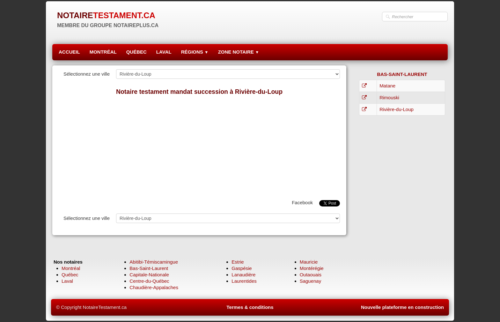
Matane (387, 85)
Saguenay (310, 281)
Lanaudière (243, 274)
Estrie (238, 262)
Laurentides (244, 281)
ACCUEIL (69, 52)
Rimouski (389, 97)
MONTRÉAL (103, 52)
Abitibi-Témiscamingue (153, 262)
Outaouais (310, 274)
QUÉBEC (136, 52)
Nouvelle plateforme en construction (402, 307)
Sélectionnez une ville (86, 74)
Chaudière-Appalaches (153, 287)
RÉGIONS (195, 52)
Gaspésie (242, 268)
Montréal (71, 268)
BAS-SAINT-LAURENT (402, 74)
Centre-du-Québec (149, 281)
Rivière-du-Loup (396, 109)
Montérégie (312, 268)
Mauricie (309, 262)
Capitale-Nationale (149, 274)
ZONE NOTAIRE (238, 52)
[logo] (107, 19)
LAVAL (164, 52)
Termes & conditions (249, 307)
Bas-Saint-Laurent (148, 268)
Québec (70, 274)
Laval (67, 281)
